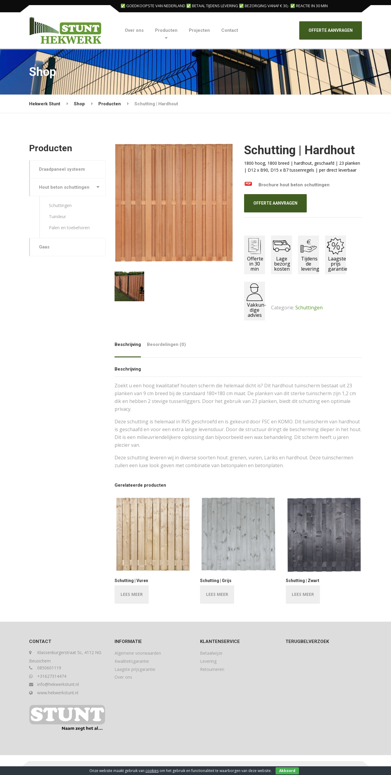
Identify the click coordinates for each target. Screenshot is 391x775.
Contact (229, 30)
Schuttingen (309, 307)
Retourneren (212, 669)
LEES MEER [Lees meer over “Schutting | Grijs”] (217, 594)
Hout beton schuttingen (64, 187)
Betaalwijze (211, 653)
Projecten (199, 30)
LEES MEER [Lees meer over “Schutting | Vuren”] (132, 594)
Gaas (44, 247)
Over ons (134, 30)
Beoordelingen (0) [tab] (166, 344)
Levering (208, 661)
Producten (166, 30)
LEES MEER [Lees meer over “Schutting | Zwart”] (303, 594)
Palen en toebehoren (69, 227)
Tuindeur (57, 216)
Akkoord (287, 770)
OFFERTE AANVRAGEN (331, 30)
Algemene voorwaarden (138, 653)
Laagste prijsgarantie (135, 669)
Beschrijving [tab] (128, 344)
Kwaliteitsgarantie (132, 661)
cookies (152, 770)
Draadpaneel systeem (62, 169)
